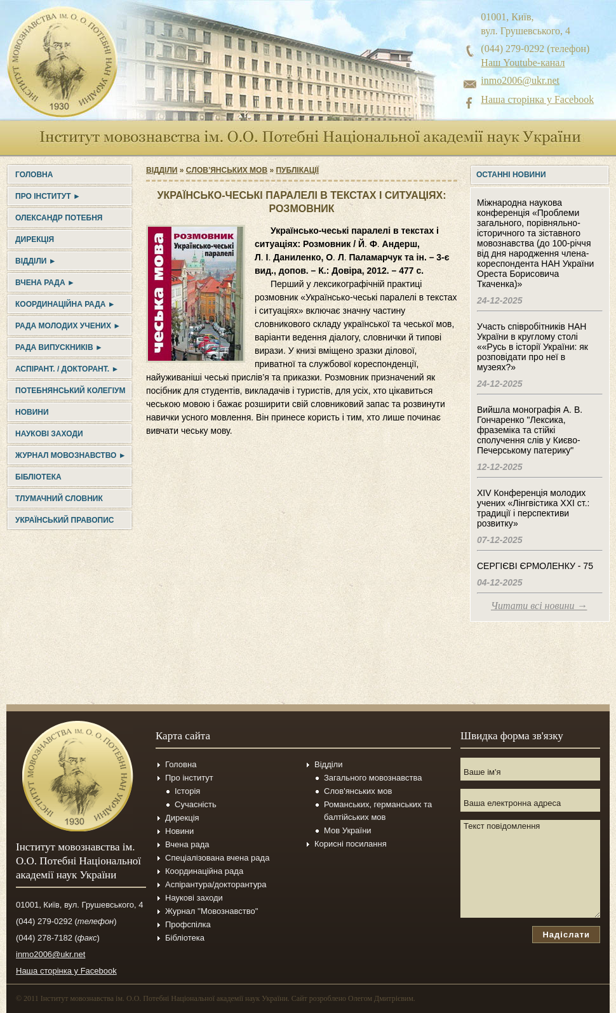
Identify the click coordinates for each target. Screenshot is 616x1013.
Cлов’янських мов (226, 170)
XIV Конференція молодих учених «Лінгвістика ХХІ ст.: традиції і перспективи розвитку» (533, 508)
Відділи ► (36, 261)
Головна (34, 174)
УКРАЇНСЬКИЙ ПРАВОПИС (64, 520)
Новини (32, 412)
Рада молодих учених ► (68, 325)
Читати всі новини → (539, 605)
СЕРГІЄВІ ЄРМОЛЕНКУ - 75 (535, 566)
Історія (187, 791)
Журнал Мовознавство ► (70, 455)
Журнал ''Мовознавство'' (211, 911)
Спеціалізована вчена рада (217, 857)
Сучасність (196, 804)
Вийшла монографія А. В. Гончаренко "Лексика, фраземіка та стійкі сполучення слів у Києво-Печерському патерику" (529, 430)
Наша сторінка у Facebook (537, 99)
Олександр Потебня (58, 217)
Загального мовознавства (373, 777)
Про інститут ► (48, 196)
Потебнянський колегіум (70, 390)
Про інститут (189, 777)
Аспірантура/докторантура (216, 884)
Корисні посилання (350, 844)
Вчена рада (187, 844)
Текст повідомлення (530, 869)
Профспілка (188, 924)
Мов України (348, 830)
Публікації (297, 170)
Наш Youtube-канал (523, 62)
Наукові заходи (49, 433)
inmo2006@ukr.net (520, 80)
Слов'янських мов (358, 791)
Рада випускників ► (59, 347)
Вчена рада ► (45, 282)
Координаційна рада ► (65, 304)
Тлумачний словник (59, 498)
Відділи (161, 170)
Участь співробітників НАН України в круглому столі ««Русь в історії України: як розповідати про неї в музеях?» (532, 346)
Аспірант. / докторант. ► (67, 369)
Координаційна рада (204, 871)
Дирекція (34, 239)
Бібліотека (38, 477)
